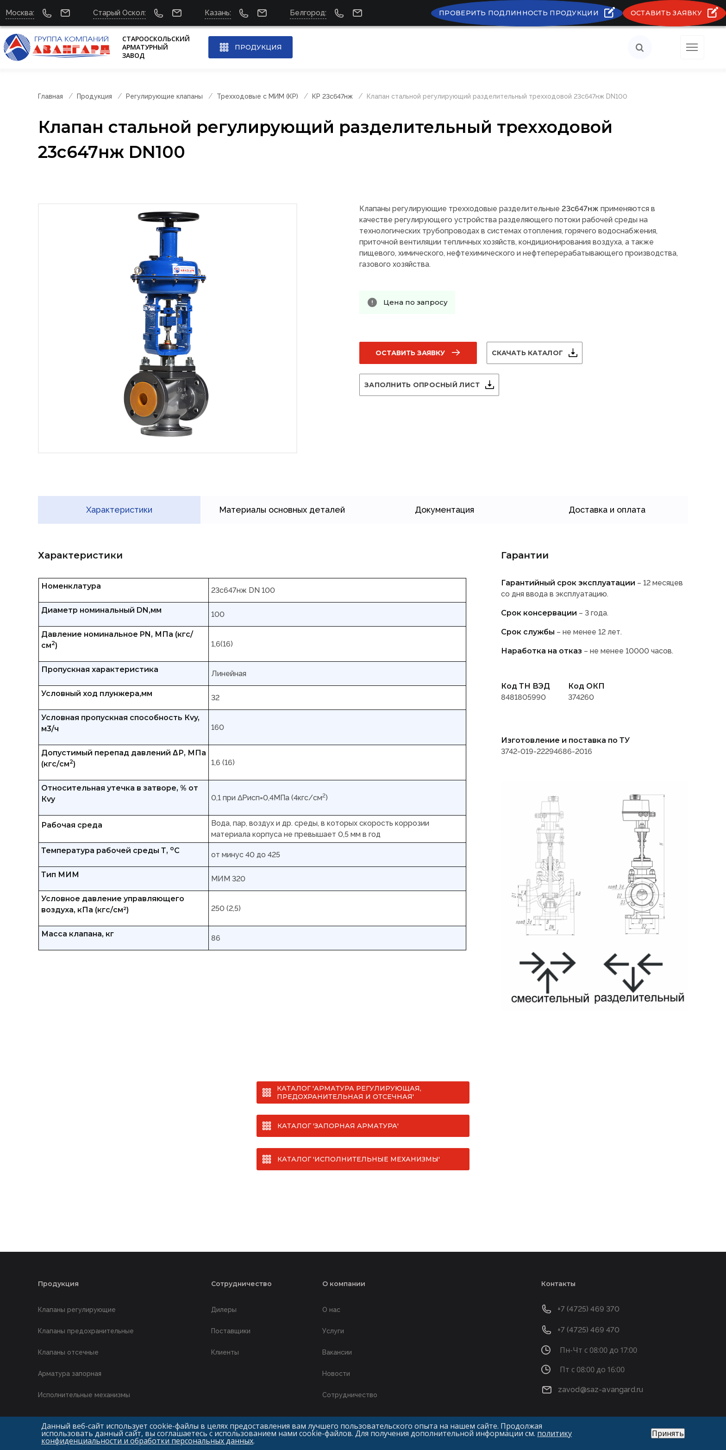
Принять (668, 1433)
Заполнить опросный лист (433, 385)
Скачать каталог (538, 353)
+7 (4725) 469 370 (588, 1294)
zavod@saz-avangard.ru (600, 1374)
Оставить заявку (410, 353)
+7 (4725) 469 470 (588, 1315)
